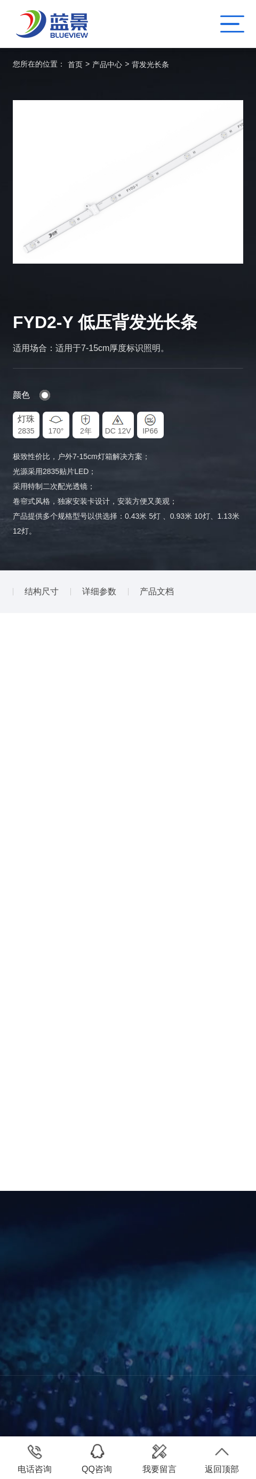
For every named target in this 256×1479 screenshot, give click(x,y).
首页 (75, 64)
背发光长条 (150, 64)
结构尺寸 (42, 591)
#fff (44, 395)
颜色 (21, 394)
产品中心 (107, 64)
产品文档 (157, 591)
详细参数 (99, 591)
